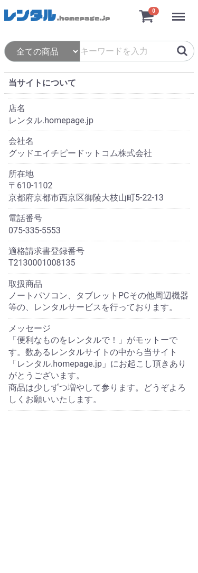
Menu (179, 11)
